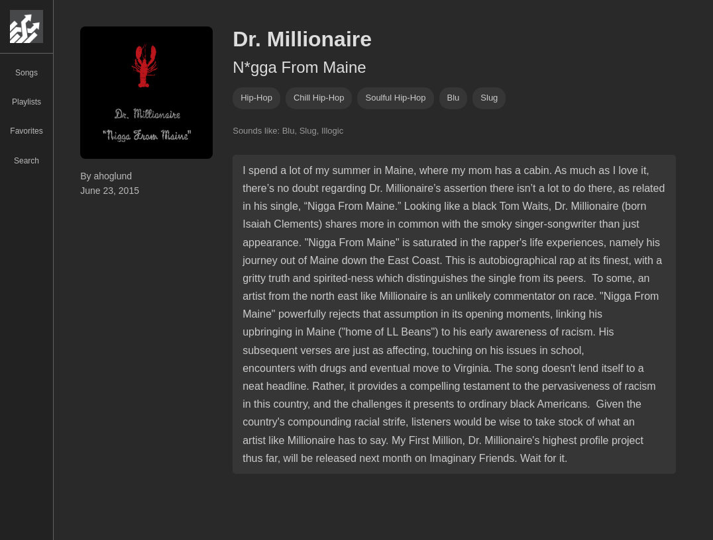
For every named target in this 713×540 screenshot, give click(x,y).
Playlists (26, 102)
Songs (26, 72)
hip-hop (256, 98)
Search (26, 160)
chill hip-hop (319, 98)
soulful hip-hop (395, 98)
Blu (453, 98)
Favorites (26, 131)
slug (489, 98)
